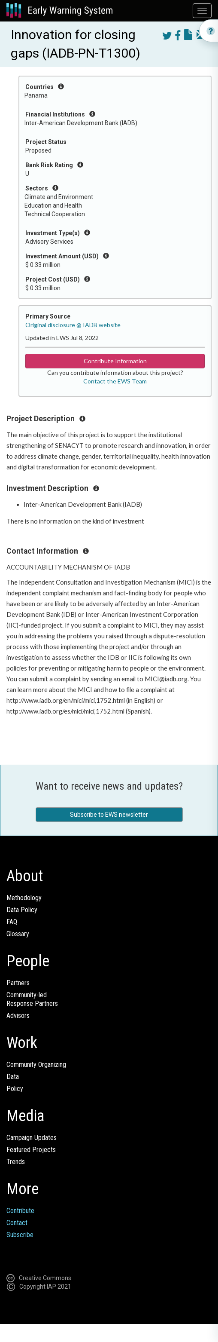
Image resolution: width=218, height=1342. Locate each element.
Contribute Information (115, 361)
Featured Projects (31, 1150)
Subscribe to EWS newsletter (109, 814)
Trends (15, 1162)
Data (12, 1076)
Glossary (17, 934)
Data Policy (21, 910)
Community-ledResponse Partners (32, 999)
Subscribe (19, 1235)
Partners (18, 983)
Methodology (24, 898)
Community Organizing (36, 1064)
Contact (16, 1223)
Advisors (18, 1015)
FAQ (11, 922)
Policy (14, 1089)
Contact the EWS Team (115, 381)
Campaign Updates (31, 1138)
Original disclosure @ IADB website (73, 324)
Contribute (20, 1211)
